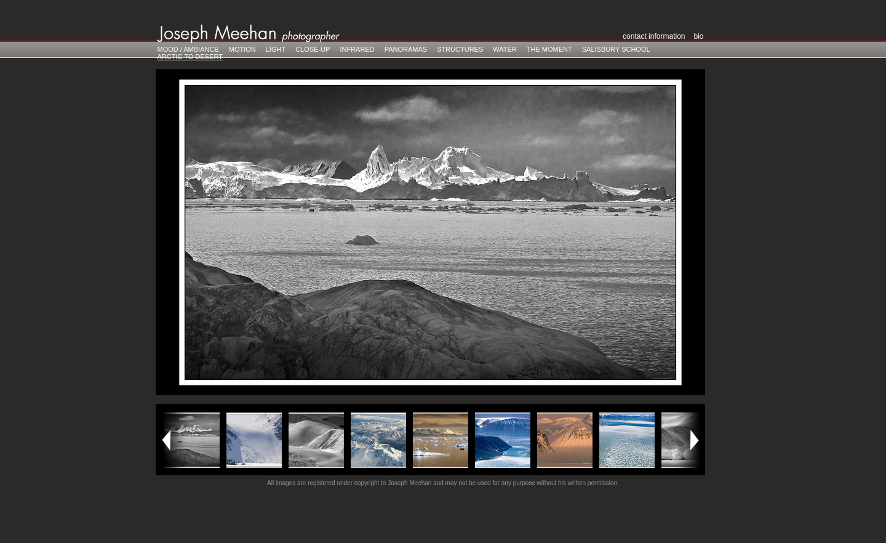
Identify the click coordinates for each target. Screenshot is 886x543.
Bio (698, 36)
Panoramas (406, 49)
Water (505, 49)
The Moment (549, 49)
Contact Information (654, 36)
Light (275, 49)
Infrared (357, 49)
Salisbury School (616, 49)
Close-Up (312, 49)
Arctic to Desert (190, 56)
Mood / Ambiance (188, 49)
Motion (242, 49)
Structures (460, 49)
